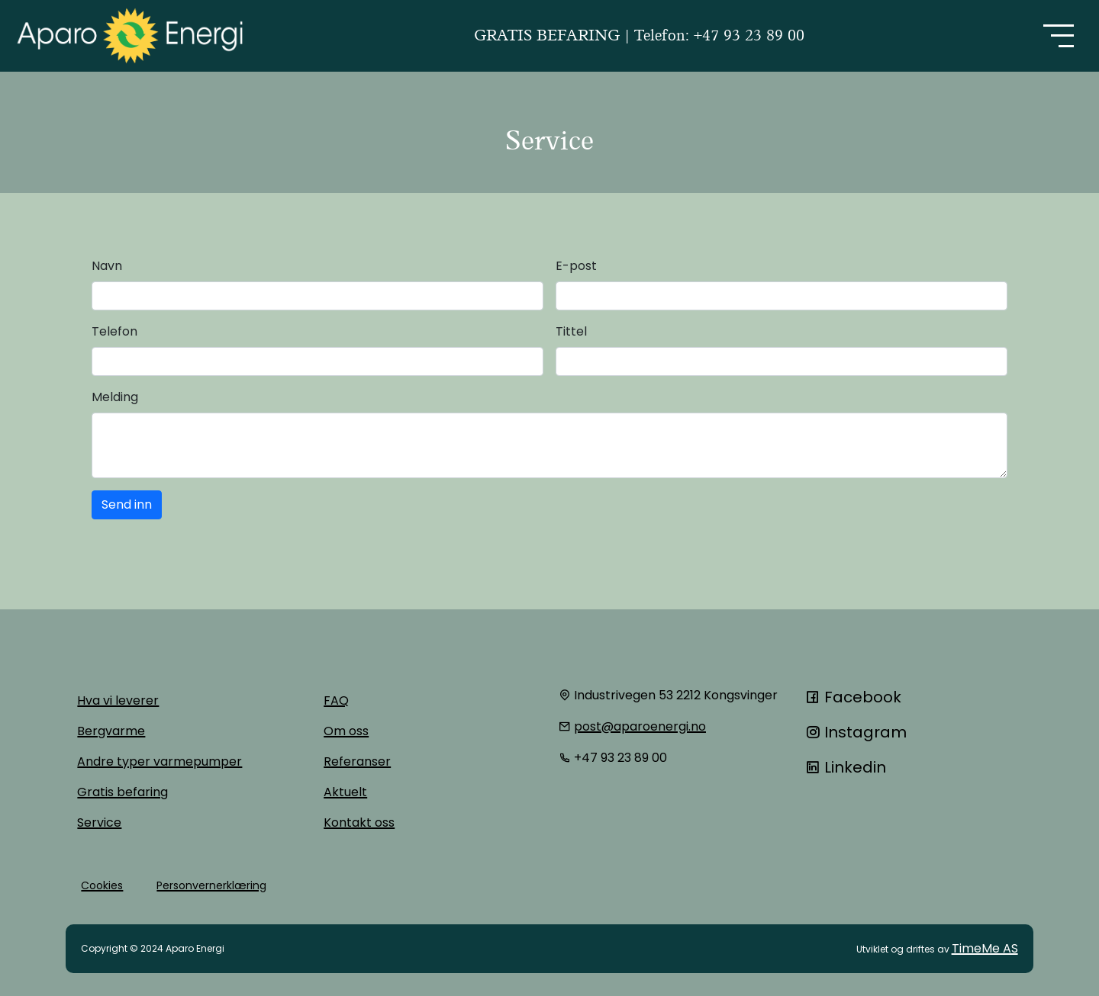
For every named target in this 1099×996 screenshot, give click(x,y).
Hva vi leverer (118, 700)
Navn (107, 266)
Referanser (357, 761)
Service (99, 822)
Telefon (114, 331)
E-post (576, 266)
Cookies (102, 885)
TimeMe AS (985, 948)
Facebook (853, 697)
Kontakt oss (359, 822)
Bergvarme (111, 731)
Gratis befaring (122, 792)
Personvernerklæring (211, 885)
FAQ (336, 700)
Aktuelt (345, 792)
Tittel (571, 331)
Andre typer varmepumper (159, 761)
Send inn (127, 504)
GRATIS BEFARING (549, 35)
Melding (115, 397)
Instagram (856, 732)
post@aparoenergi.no (640, 726)
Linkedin (845, 767)
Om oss (346, 731)
